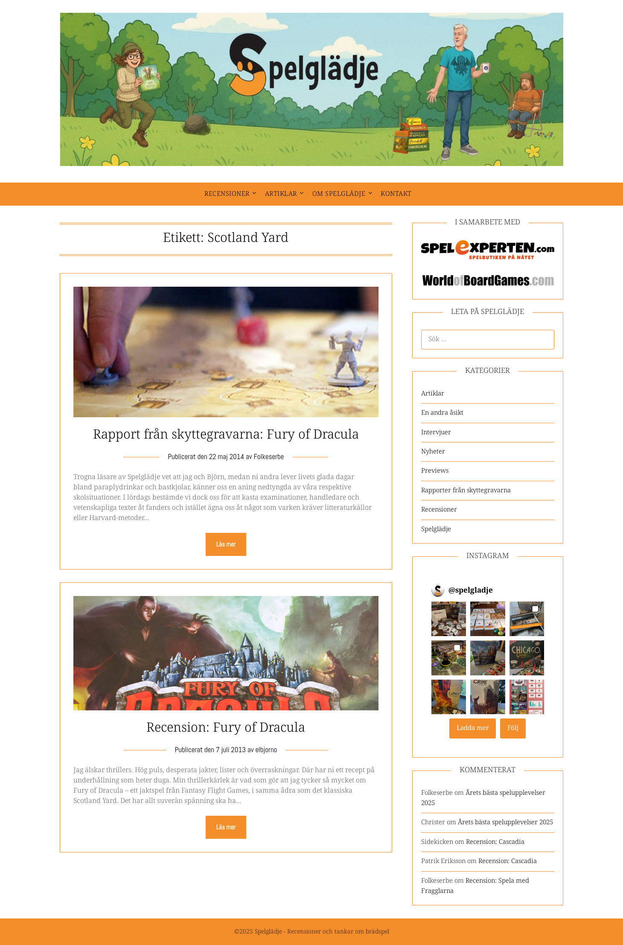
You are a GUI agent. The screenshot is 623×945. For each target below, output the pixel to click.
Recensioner (227, 194)
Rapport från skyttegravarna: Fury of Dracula (226, 435)
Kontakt (396, 194)
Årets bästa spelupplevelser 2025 (505, 822)
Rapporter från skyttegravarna (466, 490)
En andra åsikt (442, 413)
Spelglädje (436, 529)
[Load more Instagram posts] (472, 728)
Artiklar (281, 194)
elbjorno (266, 749)
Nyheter (433, 452)
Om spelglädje (339, 194)
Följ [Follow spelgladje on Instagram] (513, 728)
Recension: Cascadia (495, 842)
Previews (434, 471)
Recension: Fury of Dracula (225, 728)
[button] (448, 619)
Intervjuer (436, 432)
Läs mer (226, 544)
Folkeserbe (268, 456)
